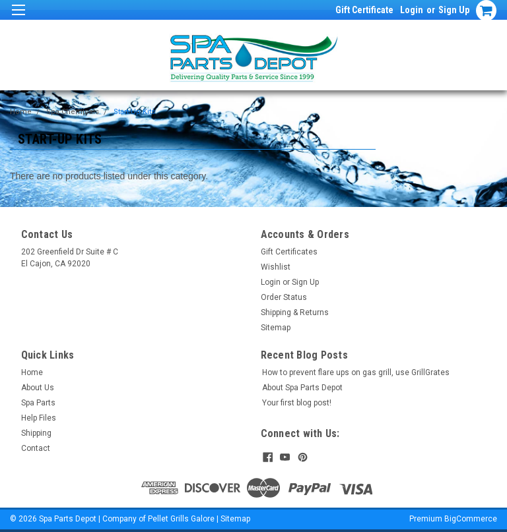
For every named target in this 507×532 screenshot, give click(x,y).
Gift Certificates (289, 251)
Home (21, 111)
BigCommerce (470, 518)
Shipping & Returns (295, 312)
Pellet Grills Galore (181, 518)
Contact (35, 448)
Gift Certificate (364, 10)
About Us (37, 387)
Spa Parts (38, 402)
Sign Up (453, 10)
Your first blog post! (296, 402)
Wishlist (275, 267)
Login (411, 10)
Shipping (36, 433)
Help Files (38, 418)
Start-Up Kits (134, 111)
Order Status (284, 297)
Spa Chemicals (72, 111)
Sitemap (275, 327)
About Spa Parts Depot (302, 387)
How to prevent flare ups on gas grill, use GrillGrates (356, 372)
